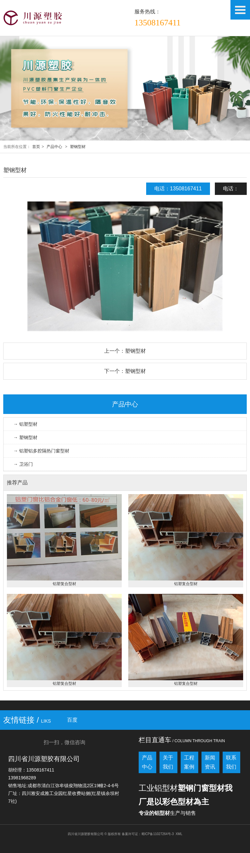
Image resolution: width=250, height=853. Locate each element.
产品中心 (54, 146)
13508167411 (157, 22)
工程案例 (189, 762)
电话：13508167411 (178, 188)
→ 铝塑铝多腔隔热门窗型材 (41, 450)
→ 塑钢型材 (25, 437)
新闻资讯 (210, 762)
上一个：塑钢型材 (125, 351)
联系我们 (231, 762)
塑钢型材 (78, 146)
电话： (231, 188)
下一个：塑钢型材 (125, 371)
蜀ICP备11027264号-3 (157, 834)
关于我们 (168, 762)
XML (178, 834)
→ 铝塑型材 (25, 424)
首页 (36, 146)
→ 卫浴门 (23, 464)
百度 (72, 720)
